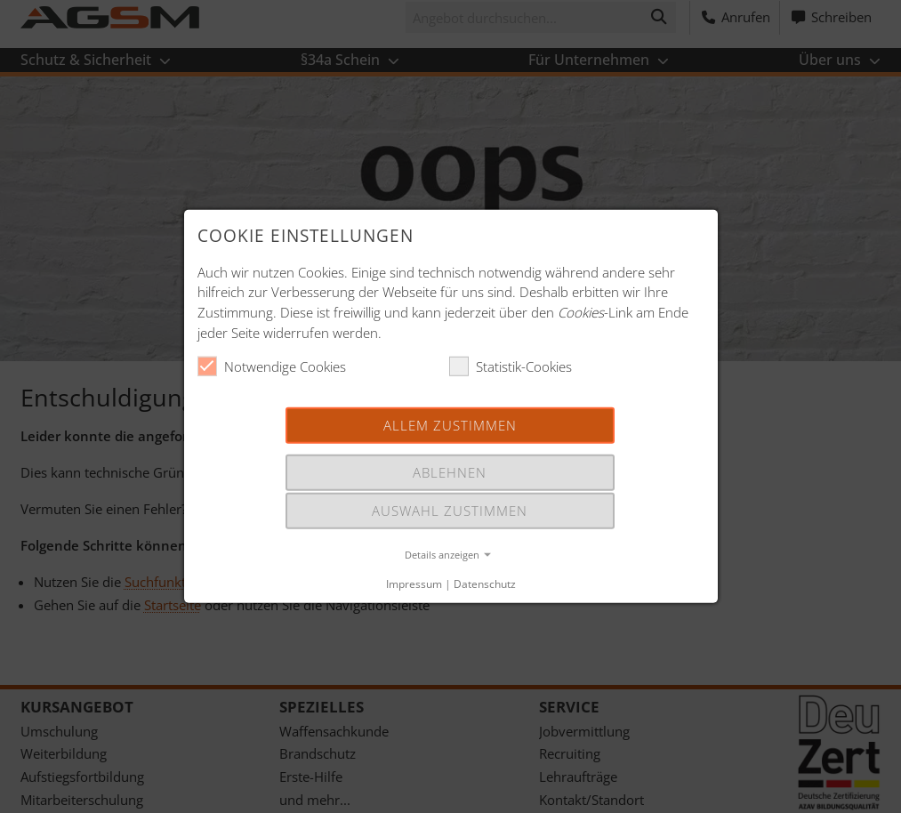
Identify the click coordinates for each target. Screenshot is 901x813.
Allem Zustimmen (450, 424)
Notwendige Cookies (271, 366)
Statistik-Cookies (510, 366)
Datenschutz (485, 584)
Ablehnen (450, 472)
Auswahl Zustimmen (449, 510)
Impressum (414, 584)
